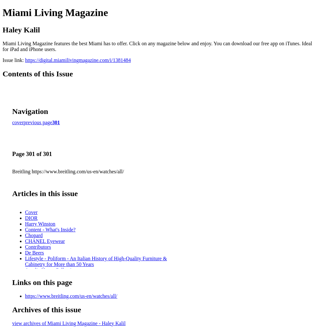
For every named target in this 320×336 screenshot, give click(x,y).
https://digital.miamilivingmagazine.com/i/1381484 (78, 60)
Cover (31, 212)
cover (18, 122)
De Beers (34, 252)
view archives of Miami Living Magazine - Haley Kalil (69, 323)
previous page (38, 122)
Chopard (34, 235)
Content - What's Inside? (50, 229)
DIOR (31, 218)
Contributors (38, 247)
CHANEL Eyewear (45, 241)
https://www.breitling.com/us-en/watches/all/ (71, 296)
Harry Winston (40, 224)
